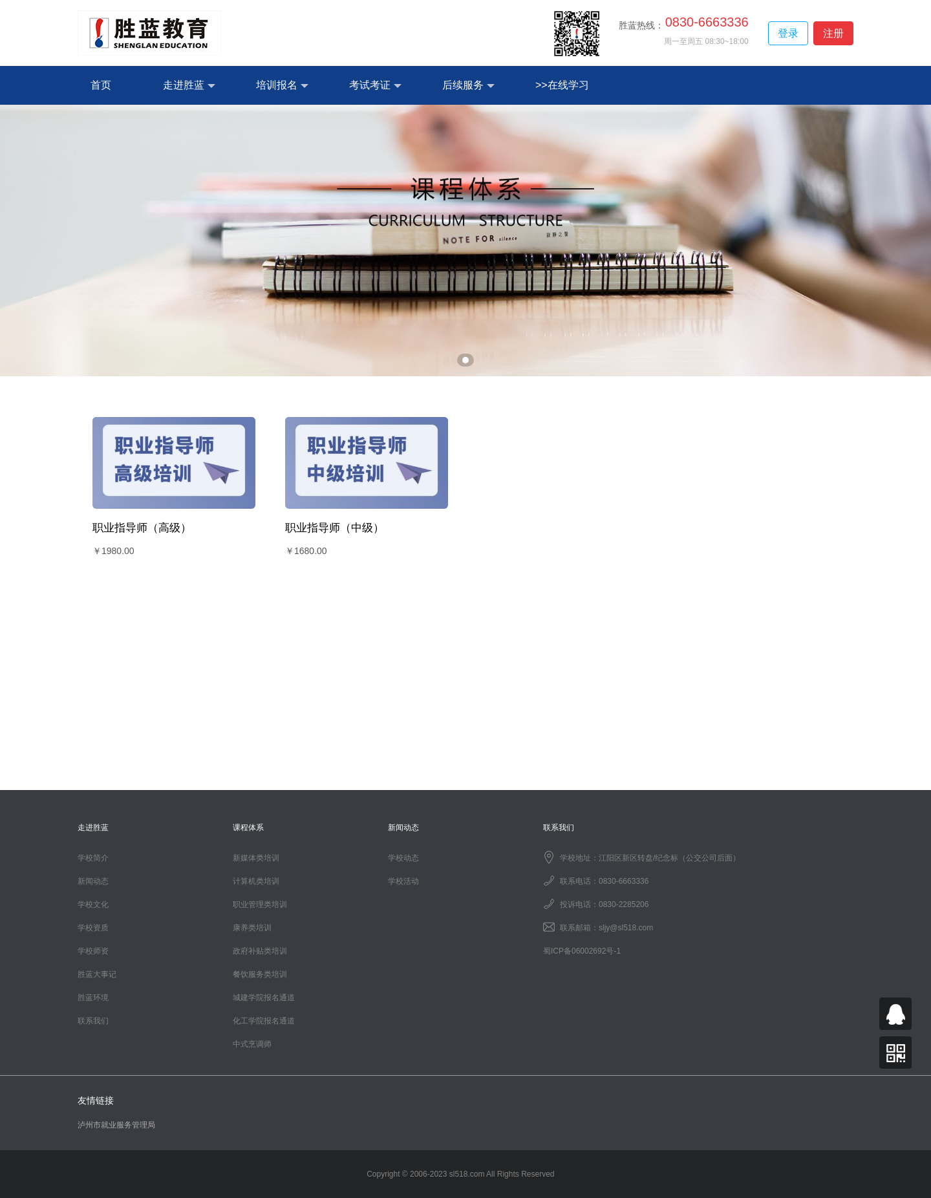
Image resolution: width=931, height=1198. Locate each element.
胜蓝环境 (93, 997)
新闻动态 (93, 881)
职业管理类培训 (260, 904)
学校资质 (93, 927)
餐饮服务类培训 (260, 974)
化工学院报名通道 (264, 1020)
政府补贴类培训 (260, 951)
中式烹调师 (252, 1044)
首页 (101, 85)
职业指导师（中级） (334, 528)
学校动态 (403, 857)
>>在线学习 (562, 85)
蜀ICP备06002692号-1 (582, 951)
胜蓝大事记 (97, 974)
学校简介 (93, 857)
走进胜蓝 (189, 86)
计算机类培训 (256, 881)
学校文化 (93, 904)
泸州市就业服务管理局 (116, 1124)
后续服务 (468, 86)
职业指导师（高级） (141, 528)
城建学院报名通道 (264, 997)
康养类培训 (252, 927)
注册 (833, 33)
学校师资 (93, 951)
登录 (788, 33)
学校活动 (403, 881)
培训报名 (282, 86)
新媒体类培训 (256, 857)
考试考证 (375, 86)
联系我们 (93, 1020)
